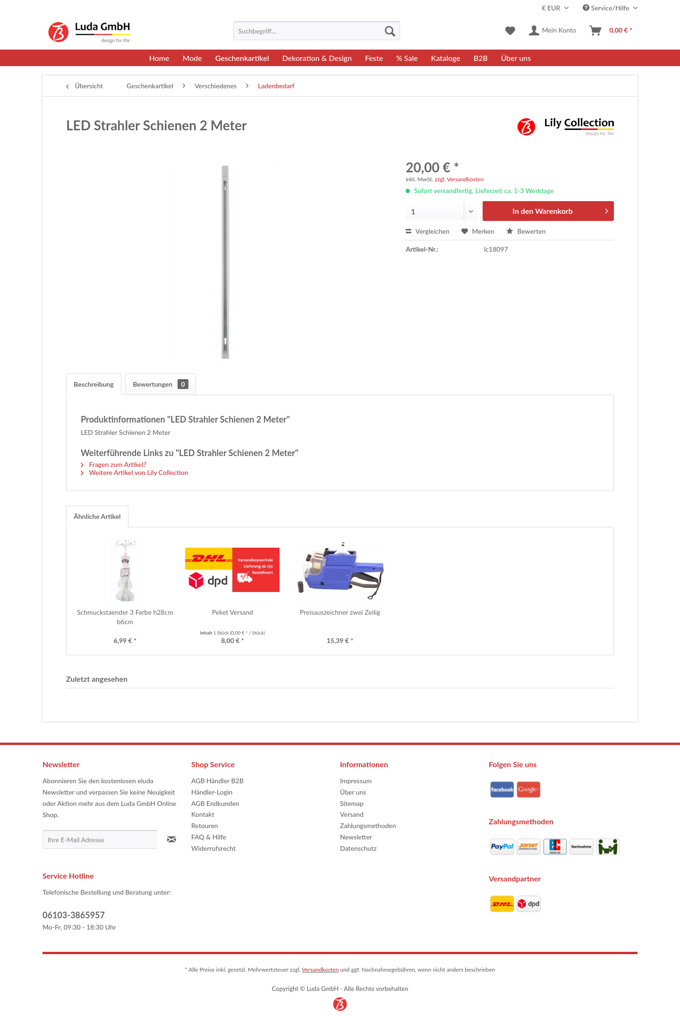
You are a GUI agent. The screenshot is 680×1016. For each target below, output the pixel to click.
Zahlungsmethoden (368, 825)
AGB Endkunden (215, 803)
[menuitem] (316, 30)
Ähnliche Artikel (97, 516)
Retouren (204, 825)
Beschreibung (94, 384)
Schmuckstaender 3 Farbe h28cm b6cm (125, 617)
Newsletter (356, 837)
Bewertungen (160, 384)
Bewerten (526, 231)
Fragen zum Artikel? (113, 464)
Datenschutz (358, 848)
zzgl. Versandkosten (459, 179)
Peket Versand (232, 612)
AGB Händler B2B (217, 781)
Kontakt (202, 814)
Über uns (353, 792)
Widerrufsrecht (213, 848)
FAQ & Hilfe (208, 837)
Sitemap (352, 803)
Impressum (356, 781)
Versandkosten (320, 969)
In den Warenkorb (560, 209)
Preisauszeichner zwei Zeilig (340, 612)
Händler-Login (211, 792)
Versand (352, 814)
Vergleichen (428, 231)
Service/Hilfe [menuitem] (607, 8)
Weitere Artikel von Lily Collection (134, 472)
